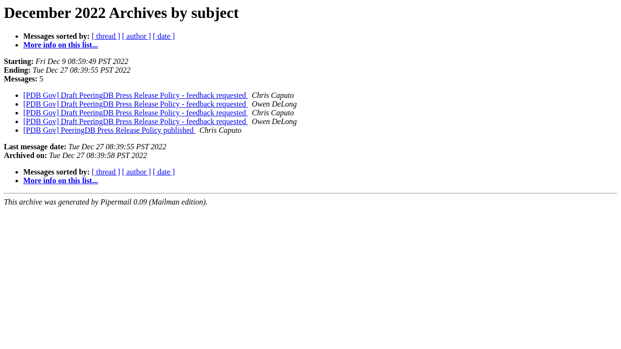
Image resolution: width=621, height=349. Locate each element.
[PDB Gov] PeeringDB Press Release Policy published (109, 130)
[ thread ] (106, 36)
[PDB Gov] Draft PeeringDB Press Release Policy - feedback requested (135, 95)
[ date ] (164, 36)
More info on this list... (60, 45)
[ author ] (136, 36)
